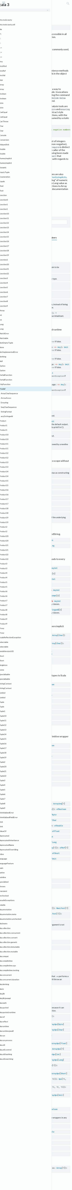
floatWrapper (22, 1136)
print (4, 73)
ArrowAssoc (23, 567)
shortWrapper (22, 1153)
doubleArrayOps (23, 1034)
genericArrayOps (24, 1048)
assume (19, 355)
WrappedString (47, 545)
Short (34, 722)
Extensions (7, 250)
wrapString (21, 545)
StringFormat (24, 589)
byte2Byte (20, 750)
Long (32, 717)
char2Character (23, 755)
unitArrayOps (22, 1094)
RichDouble (49, 1131)
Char (61, 634)
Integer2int (21, 711)
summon (19, 921)
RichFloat (46, 1136)
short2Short (21, 783)
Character (40, 694)
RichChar (43, 1125)
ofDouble (58, 825)
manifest (20, 907)
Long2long (20, 717)
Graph (5, 211)
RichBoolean (51, 1108)
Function (21, 486)
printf (19, 421)
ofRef (62, 847)
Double (37, 700)
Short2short (21, 722)
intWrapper (21, 1142)
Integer (35, 711)
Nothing (24, 264)
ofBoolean (61, 808)
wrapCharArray (23, 819)
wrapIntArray (22, 836)
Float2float (21, 706)
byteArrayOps (22, 1023)
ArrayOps (15, 1018)
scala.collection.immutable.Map (18, 55)
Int (44, 711)
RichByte (43, 1113)
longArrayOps (22, 1059)
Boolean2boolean (24, 683)
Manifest (21, 880)
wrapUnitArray (23, 858)
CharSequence (26, 637)
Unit (48, 338)
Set (18, 503)
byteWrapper (21, 1113)
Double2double (23, 700)
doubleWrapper (23, 1131)
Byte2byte (20, 689)
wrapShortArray (23, 852)
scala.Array (10, 191)
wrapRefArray (22, 847)
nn (17, 972)
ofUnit (53, 858)
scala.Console (9, 76)
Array (54, 634)
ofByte (53, 814)
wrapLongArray (23, 841)
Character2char (23, 694)
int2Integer (21, 772)
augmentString (23, 539)
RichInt (41, 1142)
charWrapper (21, 1125)
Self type (27, 211)
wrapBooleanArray (24, 808)
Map (18, 492)
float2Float (21, 767)
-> (17, 469)
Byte (32, 689)
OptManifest (22, 885)
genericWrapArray (24, 803)
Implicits (20, 250)
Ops (60, 1078)
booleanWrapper (23, 1108)
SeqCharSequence (26, 650)
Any (59, 347)
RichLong (43, 1147)
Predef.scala (30, 197)
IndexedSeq (16, 653)
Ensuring (22, 578)
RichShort (46, 1153)
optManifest (21, 913)
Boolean (38, 338)
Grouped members (11, 237)
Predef (24, 7)
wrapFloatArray (23, 830)
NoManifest (21, 946)
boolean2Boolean (24, 744)
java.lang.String (18, 520)
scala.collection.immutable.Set (17, 58)
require (19, 372)
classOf (19, 276)
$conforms (20, 1003)
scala (14, 7)
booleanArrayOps (24, 1015)
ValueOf (45, 313)
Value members (49, 237)
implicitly (21, 293)
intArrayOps (21, 1053)
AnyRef (38, 847)
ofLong (53, 841)
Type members (31, 237)
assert (19, 338)
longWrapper (21, 1147)
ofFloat (56, 830)
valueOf (19, 313)
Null (24, 967)
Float (34, 706)
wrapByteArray (23, 814)
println (14, 73)
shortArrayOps (23, 1072)
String (33, 421)
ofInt (50, 836)
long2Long (20, 778)
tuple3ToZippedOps (25, 1086)
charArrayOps (22, 1029)
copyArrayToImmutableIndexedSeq (32, 1167)
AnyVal (54, 567)
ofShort (56, 852)
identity (20, 284)
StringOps (48, 539)
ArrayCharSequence (27, 634)
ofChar (53, 819)
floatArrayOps (23, 1042)
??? (17, 264)
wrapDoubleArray (24, 825)
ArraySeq (57, 803)
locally (19, 301)
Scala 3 (5, 7)
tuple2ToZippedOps (25, 1078)
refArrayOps (21, 1064)
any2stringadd (25, 600)
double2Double (23, 761)
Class (31, 276)
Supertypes (15, 211)
